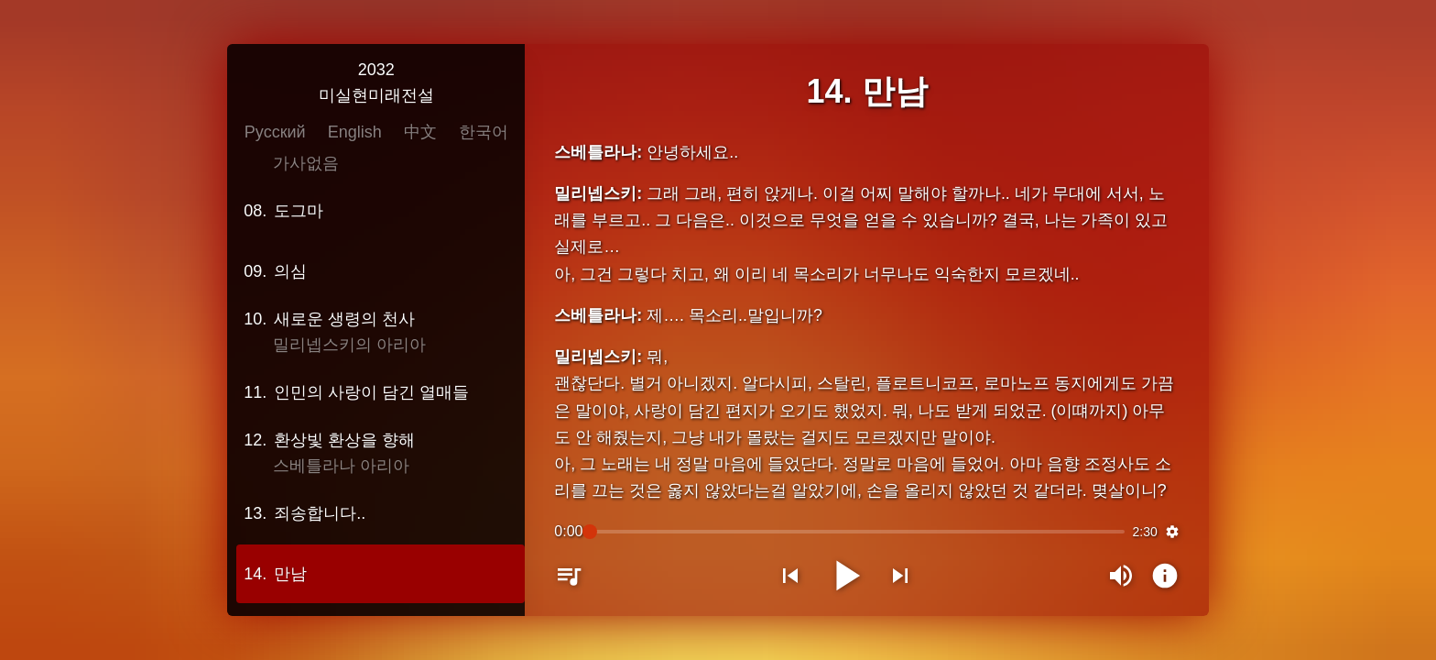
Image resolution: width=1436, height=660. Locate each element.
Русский (287, 134)
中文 (432, 134)
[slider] (857, 530)
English (367, 134)
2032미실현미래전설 (388, 84)
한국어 (495, 134)
